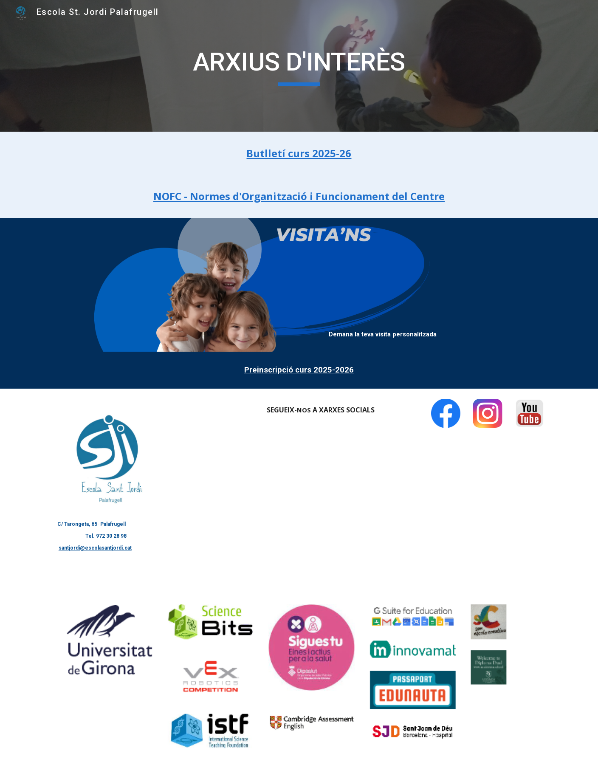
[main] (299, 65)
